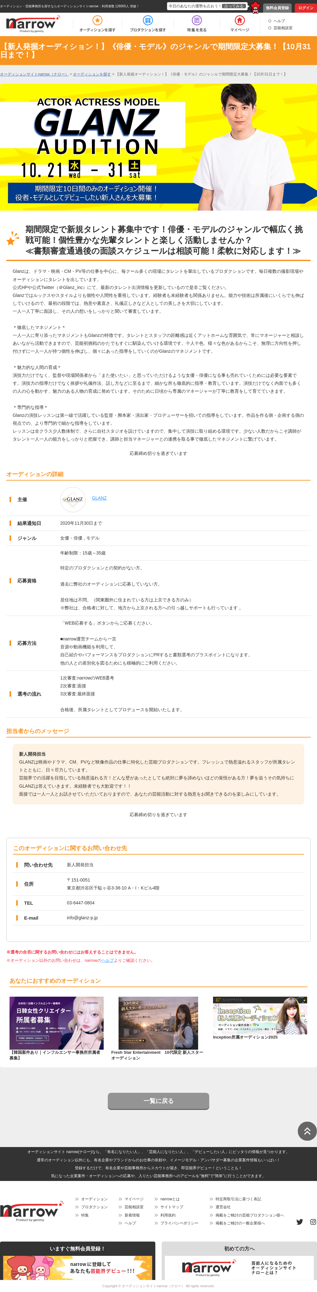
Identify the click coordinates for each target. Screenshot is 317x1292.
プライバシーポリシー (179, 1223)
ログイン (306, 8)
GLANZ (99, 498)
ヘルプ (279, 21)
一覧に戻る (159, 1101)
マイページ (134, 1199)
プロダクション (94, 1207)
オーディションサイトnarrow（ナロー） (153, 1286)
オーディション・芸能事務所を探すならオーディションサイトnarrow (49, 6)
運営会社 (223, 1207)
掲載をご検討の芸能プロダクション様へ (250, 1215)
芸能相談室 (283, 28)
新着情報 (132, 1215)
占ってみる (233, 6)
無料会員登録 (277, 8)
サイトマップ (171, 1207)
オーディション (94, 1199)
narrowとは (170, 1199)
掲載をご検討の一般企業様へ (240, 1223)
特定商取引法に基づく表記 (238, 1199)
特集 (85, 1215)
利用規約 (168, 1215)
